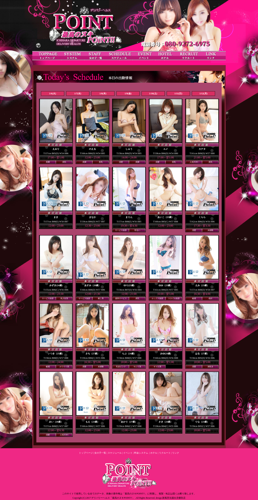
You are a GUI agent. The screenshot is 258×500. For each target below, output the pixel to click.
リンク (175, 453)
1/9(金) (128, 93)
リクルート (165, 453)
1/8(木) (102, 93)
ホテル (153, 453)
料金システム (141, 453)
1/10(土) (153, 93)
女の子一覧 (100, 453)
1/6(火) (52, 93)
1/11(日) (178, 93)
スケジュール (115, 453)
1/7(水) (77, 93)
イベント (127, 453)
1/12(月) (203, 93)
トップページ (86, 453)
